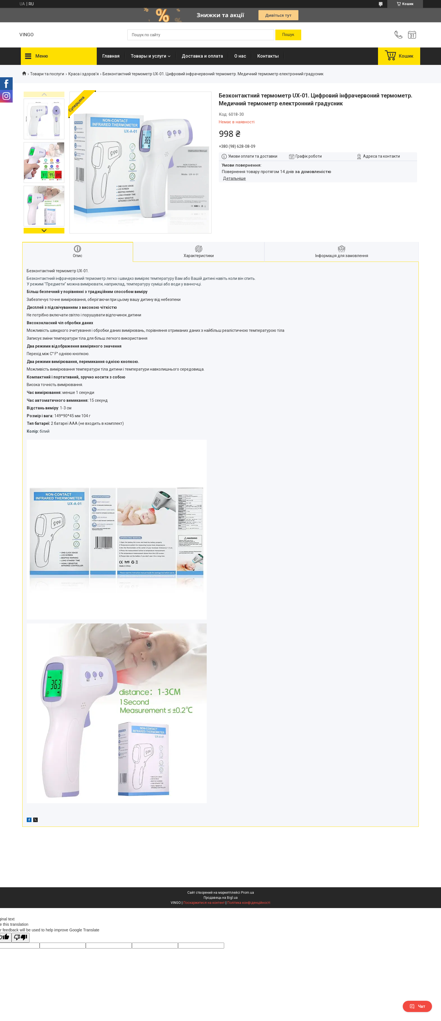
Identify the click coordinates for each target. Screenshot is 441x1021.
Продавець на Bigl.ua (221, 898)
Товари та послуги (47, 74)
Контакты (268, 56)
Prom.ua (247, 893)
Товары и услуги (148, 56)
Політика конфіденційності (248, 903)
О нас (240, 56)
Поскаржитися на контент (204, 903)
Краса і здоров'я (83, 74)
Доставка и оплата (202, 56)
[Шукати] (288, 35)
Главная (111, 56)
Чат (417, 1006)
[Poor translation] (21, 938)
